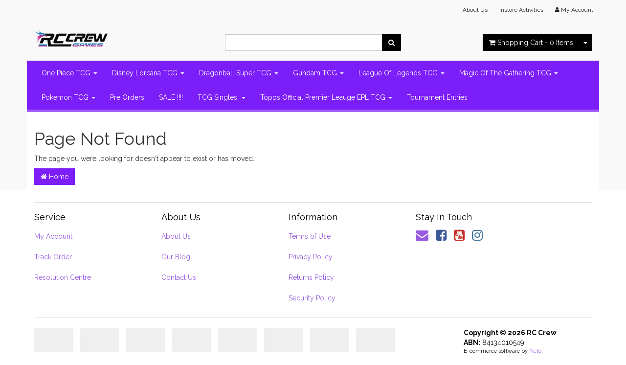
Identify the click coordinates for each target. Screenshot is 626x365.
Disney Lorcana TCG (148, 73)
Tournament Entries (437, 97)
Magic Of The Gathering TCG (508, 73)
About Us (475, 9)
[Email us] (422, 235)
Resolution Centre (62, 277)
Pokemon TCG (68, 97)
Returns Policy (311, 277)
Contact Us (178, 277)
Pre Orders (127, 97)
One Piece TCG (69, 73)
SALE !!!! (171, 97)
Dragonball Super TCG (238, 73)
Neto (535, 351)
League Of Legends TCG (401, 73)
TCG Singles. (222, 97)
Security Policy (312, 298)
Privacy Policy (311, 257)
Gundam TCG (318, 73)
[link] (441, 235)
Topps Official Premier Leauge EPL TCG (326, 97)
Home (54, 177)
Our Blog (175, 257)
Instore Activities (521, 9)
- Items (531, 42)
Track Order (53, 257)
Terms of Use (310, 236)
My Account (53, 236)
